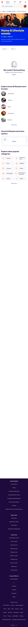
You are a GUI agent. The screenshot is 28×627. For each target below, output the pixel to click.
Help (12, 608)
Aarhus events (14, 541)
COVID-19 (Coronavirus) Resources (14, 509)
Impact (5, 612)
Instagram (14, 593)
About (5, 608)
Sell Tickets (14, 518)
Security (10, 612)
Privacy (9, 616)
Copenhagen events (14, 537)
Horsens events (14, 563)
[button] (5, 49)
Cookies (21, 616)
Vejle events (14, 566)
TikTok (14, 597)
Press (21, 608)
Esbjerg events (14, 552)
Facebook (14, 586)
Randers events (14, 555)
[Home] (2, 2)
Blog (9, 608)
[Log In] (15, 2)
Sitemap (14, 505)
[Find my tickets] (8, 2)
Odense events (14, 545)
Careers (17, 608)
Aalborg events (14, 548)
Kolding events (14, 559)
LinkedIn (14, 589)
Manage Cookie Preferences (19, 619)
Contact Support (14, 579)
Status (21, 612)
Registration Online (14, 521)
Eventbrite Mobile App (14, 491)
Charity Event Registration (14, 529)
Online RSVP (14, 525)
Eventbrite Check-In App (14, 495)
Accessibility (15, 616)
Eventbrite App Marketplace (14, 498)
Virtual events (14, 570)
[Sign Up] (20, 2)
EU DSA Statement (6, 619)
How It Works (14, 484)
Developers (16, 612)
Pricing (14, 487)
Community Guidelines (14, 502)
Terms (4, 616)
